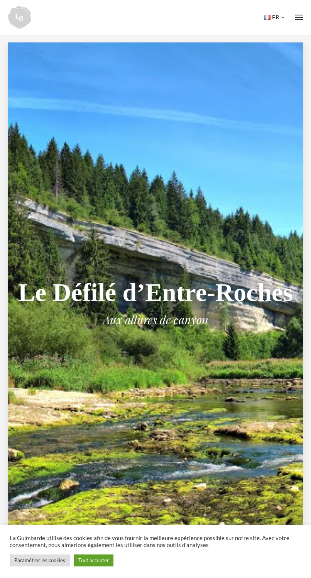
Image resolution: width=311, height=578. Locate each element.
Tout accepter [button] (93, 560)
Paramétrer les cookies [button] (39, 560)
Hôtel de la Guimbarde (19, 17)
